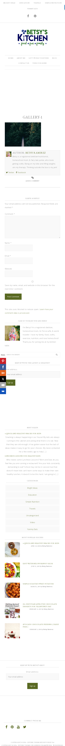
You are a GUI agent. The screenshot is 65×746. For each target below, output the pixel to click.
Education (32, 495)
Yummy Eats (32, 529)
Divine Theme (24, 739)
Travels (32, 508)
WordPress (58, 739)
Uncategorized (32, 515)
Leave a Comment (32, 181)
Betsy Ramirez (32, 38)
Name (8, 243)
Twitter (10, 172)
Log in (33, 742)
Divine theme (33, 736)
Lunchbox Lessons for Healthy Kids (23, 456)
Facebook (21, 172)
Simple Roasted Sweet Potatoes (38, 581)
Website (8, 268)
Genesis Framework (43, 739)
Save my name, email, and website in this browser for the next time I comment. (30, 287)
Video (32, 522)
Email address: (11, 369)
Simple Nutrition (32, 501)
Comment (10, 214)
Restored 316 (48, 736)
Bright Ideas (32, 488)
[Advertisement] (32, 90)
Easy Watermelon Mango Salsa (38, 562)
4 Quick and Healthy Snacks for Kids (23, 434)
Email (8, 256)
